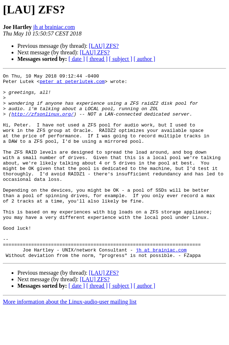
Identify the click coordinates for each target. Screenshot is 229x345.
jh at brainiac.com (54, 27)
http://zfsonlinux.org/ (42, 122)
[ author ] (144, 59)
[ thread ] (97, 59)
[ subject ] (120, 59)
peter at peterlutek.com (71, 83)
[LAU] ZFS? (103, 46)
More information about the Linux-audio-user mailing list (70, 339)
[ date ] (76, 59)
